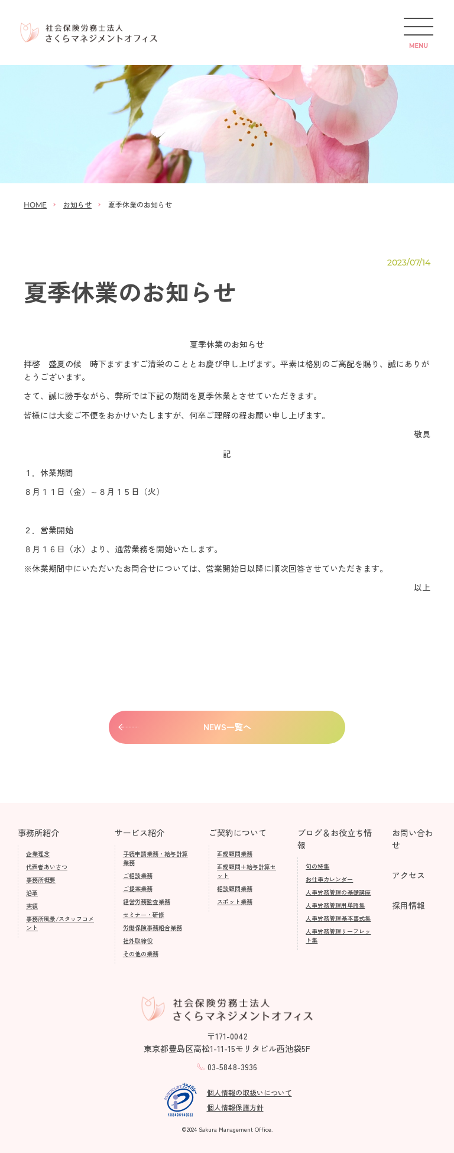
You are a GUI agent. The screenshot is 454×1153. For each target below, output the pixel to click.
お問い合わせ (412, 839)
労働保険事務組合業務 (152, 927)
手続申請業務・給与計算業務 (155, 858)
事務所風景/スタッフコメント (60, 923)
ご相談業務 (138, 875)
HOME (35, 204)
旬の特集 (317, 865)
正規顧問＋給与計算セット (246, 871)
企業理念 (38, 853)
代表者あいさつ (46, 866)
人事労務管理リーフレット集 (338, 935)
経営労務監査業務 (146, 901)
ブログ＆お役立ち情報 (334, 839)
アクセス (408, 875)
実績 (32, 905)
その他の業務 (140, 953)
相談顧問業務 (234, 888)
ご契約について (238, 832)
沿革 (32, 892)
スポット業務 (234, 901)
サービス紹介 (139, 832)
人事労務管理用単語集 (335, 905)
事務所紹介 (38, 832)
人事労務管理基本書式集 (338, 918)
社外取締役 (138, 940)
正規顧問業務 (234, 853)
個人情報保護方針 (235, 1107)
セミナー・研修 (143, 914)
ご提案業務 (138, 888)
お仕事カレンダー (329, 879)
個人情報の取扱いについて (249, 1092)
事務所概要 (41, 879)
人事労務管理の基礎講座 (338, 892)
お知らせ (77, 204)
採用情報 (408, 905)
